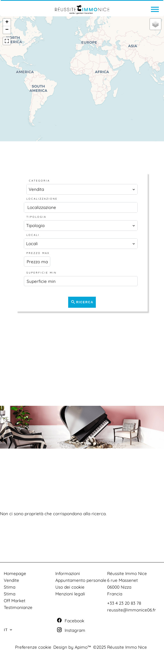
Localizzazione (42, 198)
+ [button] (7, 22)
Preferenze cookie (33, 647)
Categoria (39, 180)
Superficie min (41, 272)
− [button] (7, 30)
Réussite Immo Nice (127, 573)
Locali (32, 235)
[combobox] (82, 189)
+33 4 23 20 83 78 (124, 603)
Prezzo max (38, 253)
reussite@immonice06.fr (131, 609)
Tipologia (36, 216)
